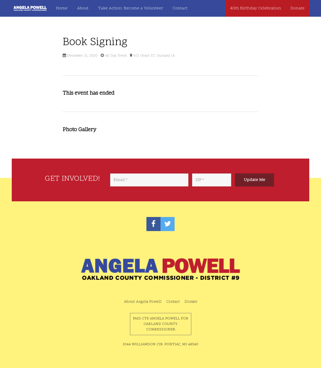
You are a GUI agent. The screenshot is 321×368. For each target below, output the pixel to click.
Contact (180, 8)
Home (62, 8)
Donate (297, 8)
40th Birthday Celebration (255, 8)
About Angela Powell (143, 302)
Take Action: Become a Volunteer (130, 8)
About (82, 8)
